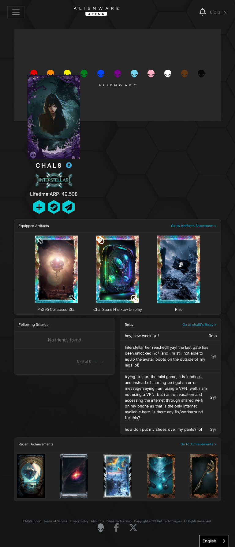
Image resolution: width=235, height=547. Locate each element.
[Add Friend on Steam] (54, 206)
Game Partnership (119, 521)
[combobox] (214, 541)
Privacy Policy (79, 521)
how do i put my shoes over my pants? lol (163, 429)
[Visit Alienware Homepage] (101, 527)
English (209, 540)
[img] (184, 12)
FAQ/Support (32, 521)
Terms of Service (55, 521)
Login (219, 12)
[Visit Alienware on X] (133, 527)
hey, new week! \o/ (142, 335)
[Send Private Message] (68, 206)
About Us (97, 521)
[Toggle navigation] (15, 12)
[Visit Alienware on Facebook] (116, 527)
